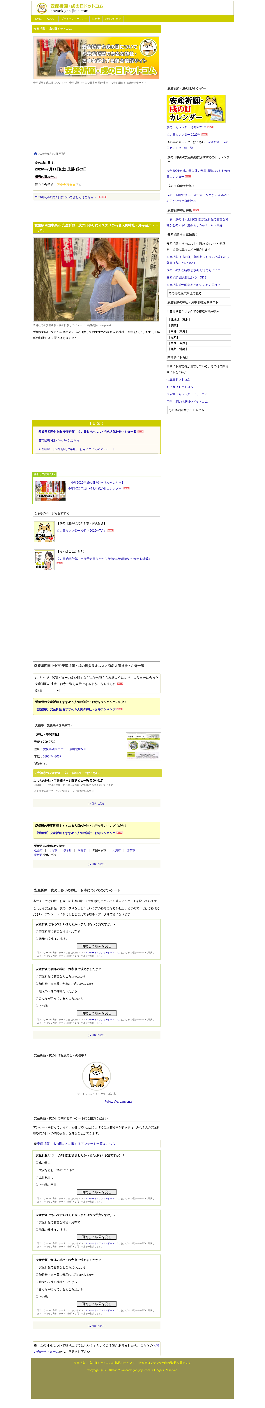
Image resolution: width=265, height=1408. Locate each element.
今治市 (53, 850)
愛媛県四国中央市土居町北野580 (64, 749)
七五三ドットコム (178, 379)
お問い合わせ (113, 18)
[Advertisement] (96, 118)
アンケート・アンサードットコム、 (103, 952)
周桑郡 (82, 850)
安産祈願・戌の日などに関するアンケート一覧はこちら (76, 1144)
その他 (43, 1005)
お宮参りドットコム (180, 386)
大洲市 (116, 850)
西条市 (131, 850)
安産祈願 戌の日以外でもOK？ (187, 277)
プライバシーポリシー (74, 18)
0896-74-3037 (52, 756)
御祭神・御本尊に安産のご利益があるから (67, 983)
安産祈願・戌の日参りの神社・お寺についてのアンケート (76, 449)
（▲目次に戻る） (96, 803)
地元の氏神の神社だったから (58, 991)
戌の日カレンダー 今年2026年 (186, 127)
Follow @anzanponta (118, 1101)
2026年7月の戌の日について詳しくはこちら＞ (65, 197)
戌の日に (45, 1162)
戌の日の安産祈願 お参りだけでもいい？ (193, 270)
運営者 (96, 18)
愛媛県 (38, 854)
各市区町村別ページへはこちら (59, 440)
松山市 (38, 850)
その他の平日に (49, 1184)
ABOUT (51, 18)
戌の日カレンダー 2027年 (183, 134)
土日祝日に (46, 1177)
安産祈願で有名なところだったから (62, 976)
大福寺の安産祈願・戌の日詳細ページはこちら (68, 773)
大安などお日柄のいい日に (56, 1170)
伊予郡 (67, 850)
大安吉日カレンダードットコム (187, 394)
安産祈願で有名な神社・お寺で (59, 931)
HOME (38, 18)
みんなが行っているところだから (61, 998)
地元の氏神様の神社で (53, 938)
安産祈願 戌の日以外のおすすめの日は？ (193, 284)
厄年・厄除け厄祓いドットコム (187, 401)
